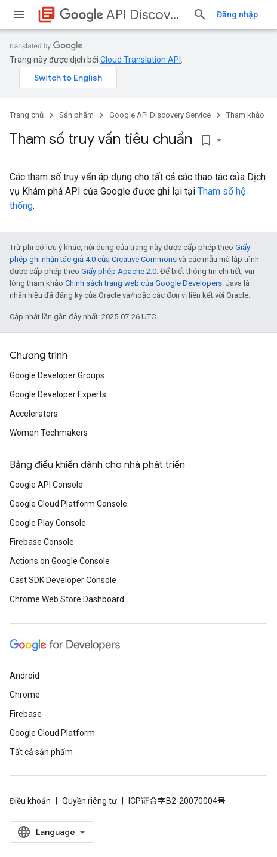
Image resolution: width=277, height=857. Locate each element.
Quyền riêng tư (89, 801)
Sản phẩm (76, 114)
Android (24, 675)
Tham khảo (245, 114)
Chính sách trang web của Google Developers (143, 283)
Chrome (25, 694)
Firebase (26, 714)
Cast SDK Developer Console (63, 580)
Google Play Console (48, 523)
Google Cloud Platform (52, 733)
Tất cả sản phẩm (41, 752)
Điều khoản (30, 801)
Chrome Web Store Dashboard (67, 599)
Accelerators (34, 413)
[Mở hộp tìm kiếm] (200, 14)
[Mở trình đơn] (19, 14)
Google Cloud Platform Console (68, 503)
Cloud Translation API (140, 59)
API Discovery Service (121, 15)
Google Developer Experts (58, 394)
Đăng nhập (237, 14)
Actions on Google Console (60, 561)
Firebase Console (42, 542)
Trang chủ (27, 114)
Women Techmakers (49, 432)
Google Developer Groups (57, 375)
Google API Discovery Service (160, 114)
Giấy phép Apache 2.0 (118, 271)
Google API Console (46, 484)
